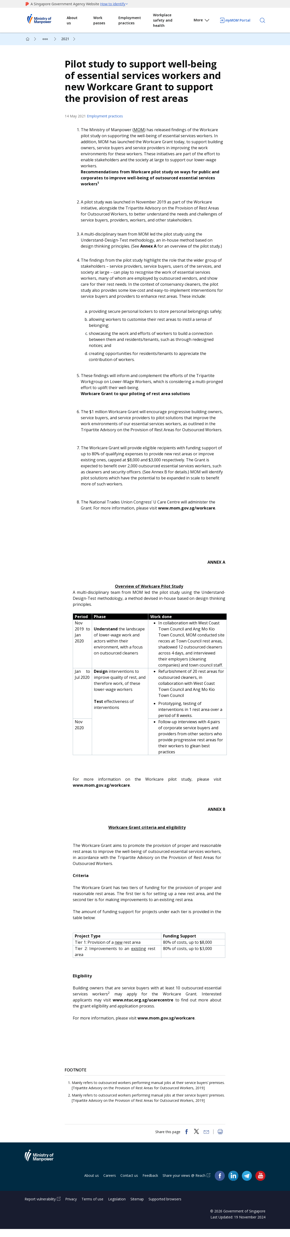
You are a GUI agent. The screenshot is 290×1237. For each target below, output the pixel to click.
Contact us (129, 1183)
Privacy (71, 1207)
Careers (109, 1183)
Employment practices (129, 20)
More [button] (202, 21)
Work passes (99, 20)
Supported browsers (165, 1207)
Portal (234, 20)
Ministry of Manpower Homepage (46, 20)
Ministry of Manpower (43, 1166)
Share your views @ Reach (184, 1183)
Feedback (150, 1183)
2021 (65, 38)
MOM (141, 133)
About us (72, 20)
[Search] (262, 20)
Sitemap (137, 1207)
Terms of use (92, 1207)
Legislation (117, 1207)
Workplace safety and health (162, 20)
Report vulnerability (40, 1207)
